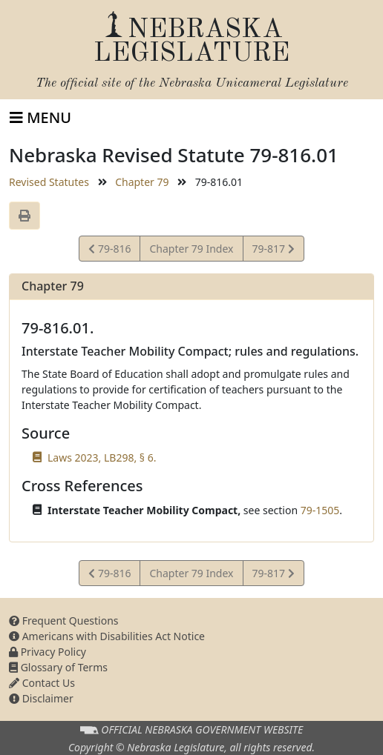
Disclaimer (41, 698)
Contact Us (42, 683)
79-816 (109, 251)
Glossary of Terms (58, 667)
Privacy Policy (47, 652)
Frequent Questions (64, 620)
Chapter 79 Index (191, 249)
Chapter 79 (141, 182)
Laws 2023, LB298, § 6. (102, 457)
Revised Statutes (49, 182)
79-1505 (320, 510)
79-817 (273, 251)
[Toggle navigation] (40, 117)
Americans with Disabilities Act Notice (107, 636)
